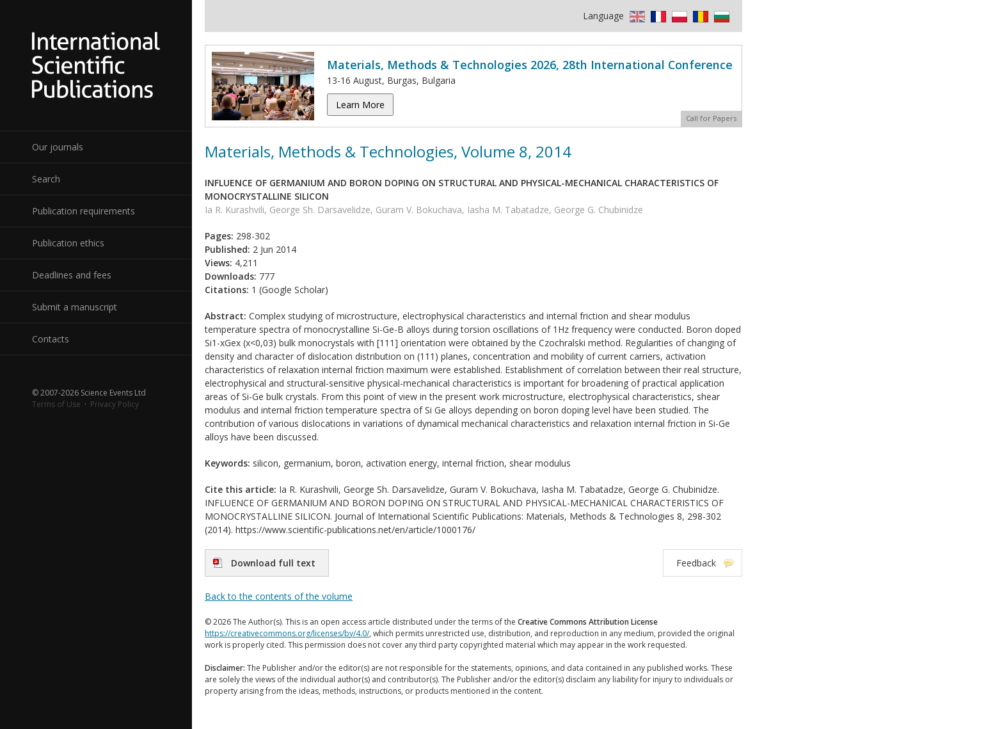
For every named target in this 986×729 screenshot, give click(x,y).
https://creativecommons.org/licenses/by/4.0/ (287, 633)
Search (46, 179)
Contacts (50, 339)
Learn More (360, 105)
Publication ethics (68, 243)
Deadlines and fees (71, 275)
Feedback (696, 563)
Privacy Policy (114, 404)
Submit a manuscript (74, 307)
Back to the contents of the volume (279, 596)
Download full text (273, 563)
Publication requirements (83, 211)
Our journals (57, 147)
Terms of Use (56, 404)
